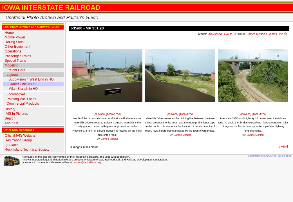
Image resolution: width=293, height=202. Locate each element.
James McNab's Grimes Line (267, 34)
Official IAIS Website (20, 135)
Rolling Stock (14, 42)
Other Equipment (17, 47)
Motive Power (15, 37)
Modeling (12, 65)
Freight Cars (15, 70)
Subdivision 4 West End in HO (31, 79)
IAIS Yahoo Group (18, 140)
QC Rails (11, 145)
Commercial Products (22, 103)
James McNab (109, 138)
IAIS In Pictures (16, 114)
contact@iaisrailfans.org (87, 162)
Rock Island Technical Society (27, 150)
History (10, 109)
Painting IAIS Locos (21, 99)
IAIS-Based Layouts (222, 34)
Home (9, 33)
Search (10, 118)
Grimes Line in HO (22, 84)
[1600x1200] (113, 114)
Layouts (12, 75)
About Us (11, 123)
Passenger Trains (18, 56)
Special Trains (15, 61)
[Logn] (283, 146)
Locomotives (15, 94)
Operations (13, 51)
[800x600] (100, 114)
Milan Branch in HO (23, 89)
